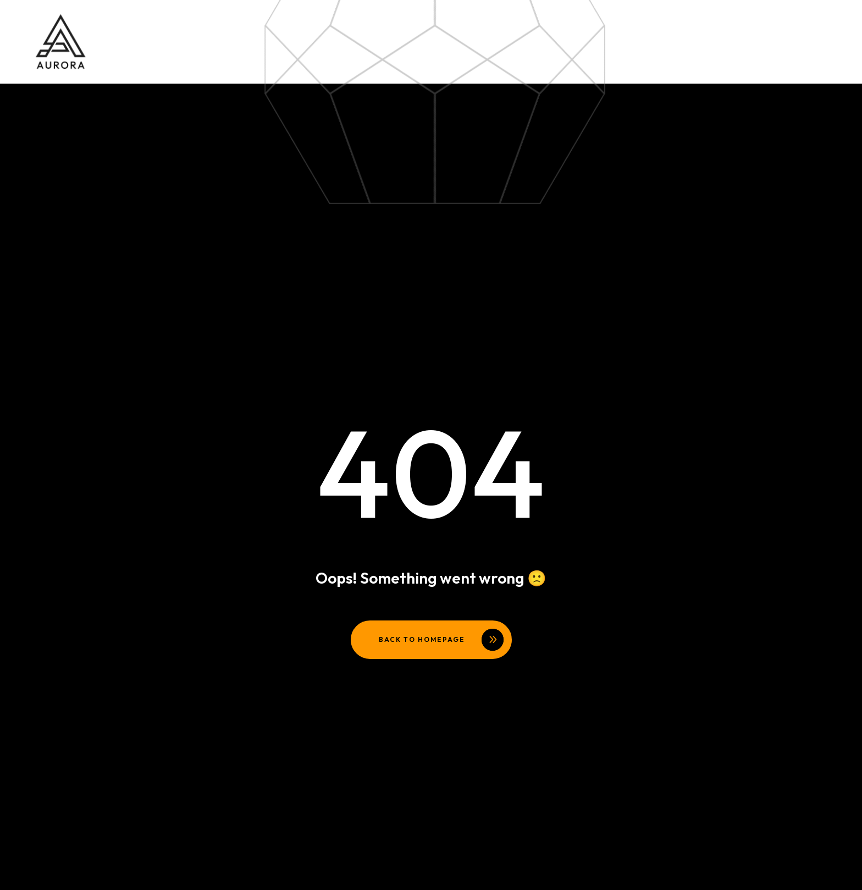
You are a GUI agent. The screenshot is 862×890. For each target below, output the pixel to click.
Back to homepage (422, 639)
